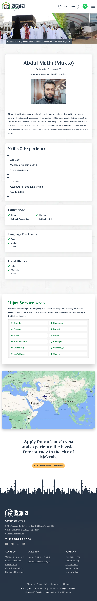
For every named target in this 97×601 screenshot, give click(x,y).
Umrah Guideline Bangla (39, 557)
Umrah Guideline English (39, 552)
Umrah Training (73, 567)
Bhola (16, 335)
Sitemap (66, 579)
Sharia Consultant (13, 556)
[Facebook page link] (6, 539)
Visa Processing (73, 552)
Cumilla (56, 354)
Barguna (18, 329)
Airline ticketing (73, 563)
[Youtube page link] (24, 539)
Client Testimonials (14, 563)
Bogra (56, 335)
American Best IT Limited (59, 587)
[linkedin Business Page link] (12, 539)
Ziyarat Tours (72, 559)
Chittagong (19, 348)
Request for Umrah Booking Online (48, 466)
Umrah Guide (11, 559)
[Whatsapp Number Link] (85, 6)
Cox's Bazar (19, 354)
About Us (31, 579)
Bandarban (58, 323)
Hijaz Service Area (26, 302)
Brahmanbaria (20, 341)
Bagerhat (18, 323)
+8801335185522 (68, 6)
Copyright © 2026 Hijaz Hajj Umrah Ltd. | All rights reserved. (49, 583)
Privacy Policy (43, 579)
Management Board (25, 42)
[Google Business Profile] (18, 539)
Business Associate (44, 42)
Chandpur (57, 341)
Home (10, 42)
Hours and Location (14, 567)
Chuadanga (58, 348)
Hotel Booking (72, 556)
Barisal (56, 329)
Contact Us (56, 579)
